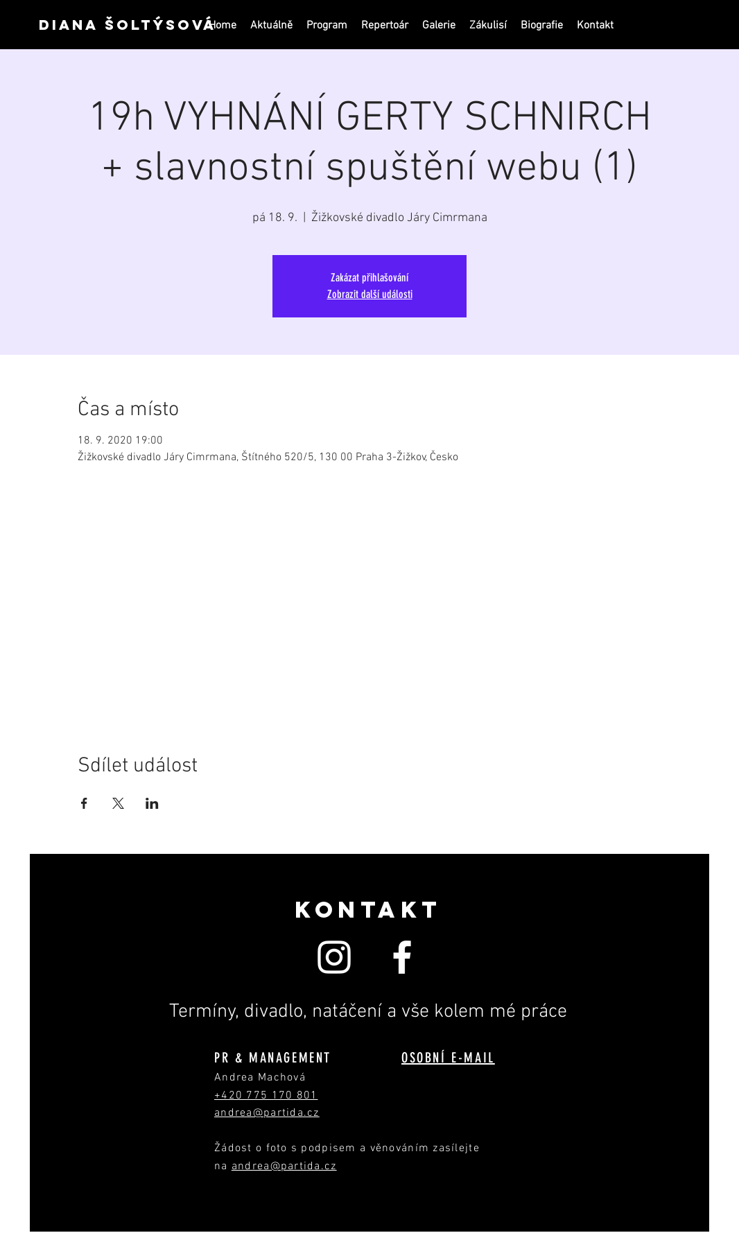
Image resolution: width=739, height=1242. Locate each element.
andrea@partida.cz (284, 1166)
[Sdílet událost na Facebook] (84, 803)
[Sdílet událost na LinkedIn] (152, 803)
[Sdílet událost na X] (118, 803)
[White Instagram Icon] (334, 957)
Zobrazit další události (369, 294)
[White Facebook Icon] (402, 957)
